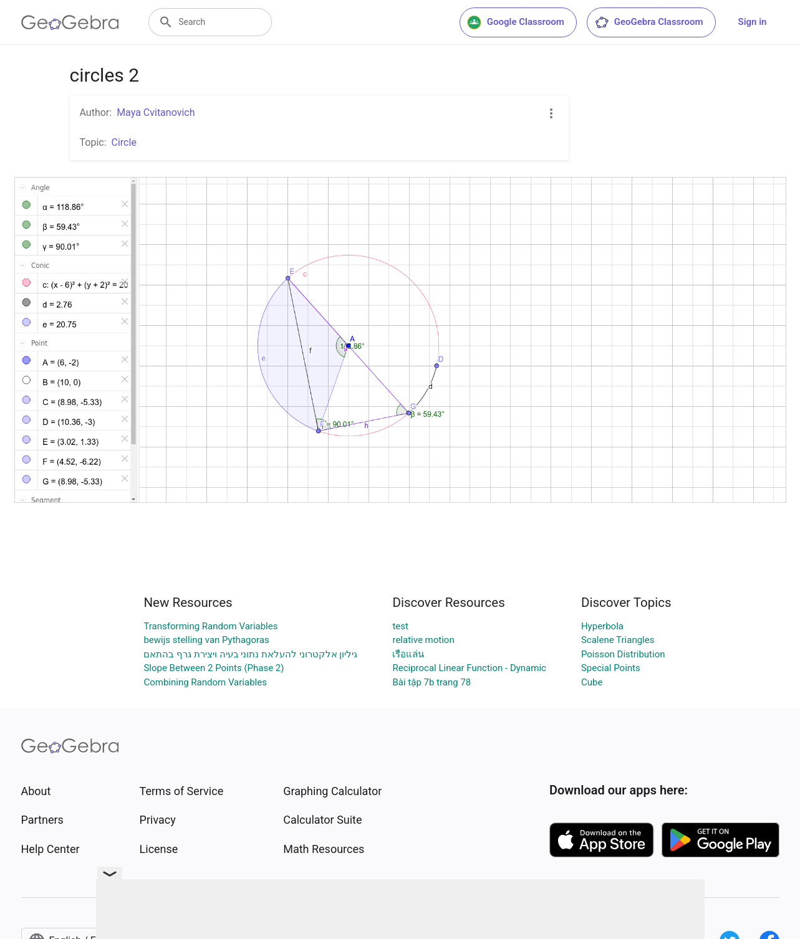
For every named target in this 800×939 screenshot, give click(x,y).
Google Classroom (515, 22)
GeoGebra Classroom (648, 22)
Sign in (752, 21)
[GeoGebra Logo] (70, 22)
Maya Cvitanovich (156, 112)
